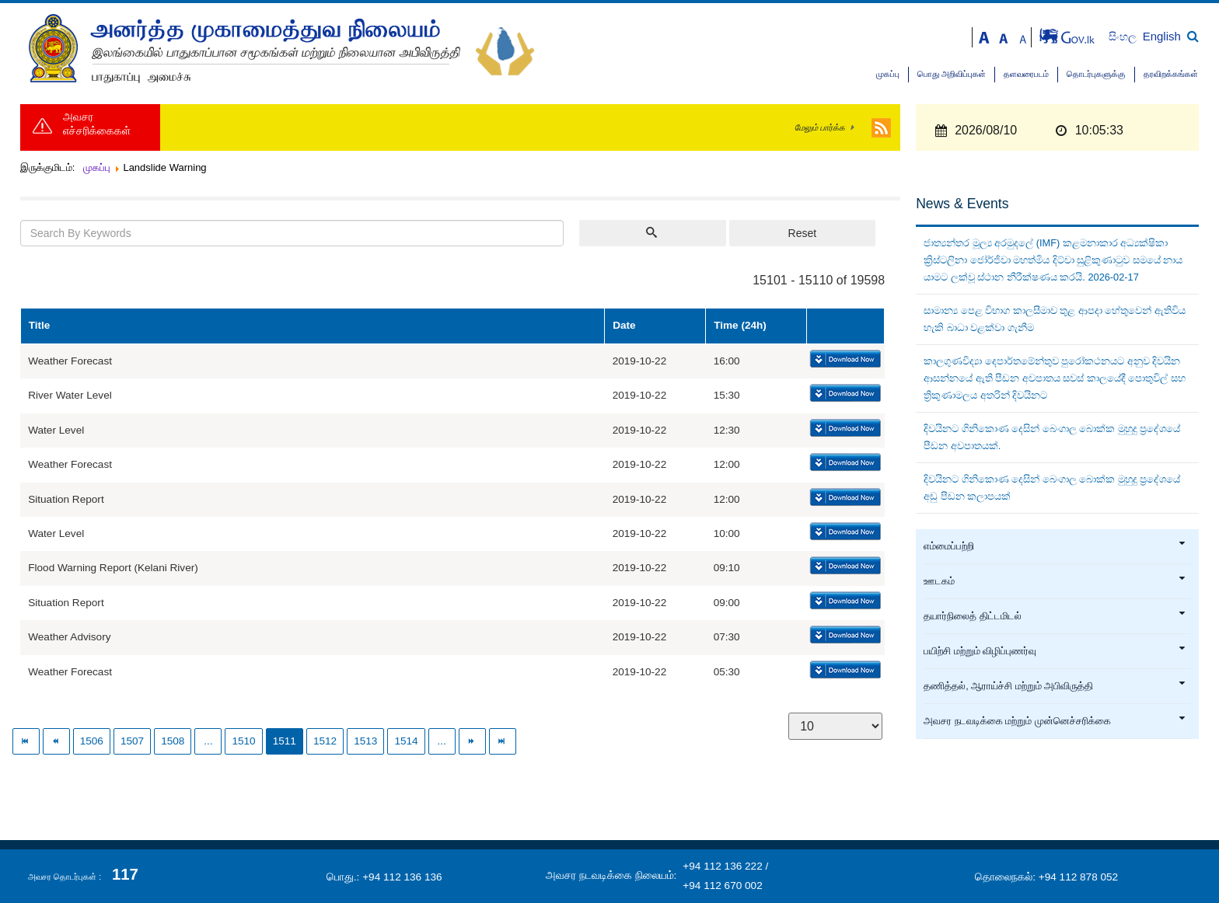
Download (844, 359)
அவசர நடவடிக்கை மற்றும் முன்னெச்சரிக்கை (1055, 721)
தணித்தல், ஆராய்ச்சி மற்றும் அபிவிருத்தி (1055, 686)
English (1162, 36)
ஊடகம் (1055, 581)
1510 (243, 741)
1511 (284, 741)
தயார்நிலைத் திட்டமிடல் (1055, 616)
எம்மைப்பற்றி (1055, 546)
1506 (91, 741)
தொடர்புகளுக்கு (1096, 74)
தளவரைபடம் (1026, 74)
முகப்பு (887, 74)
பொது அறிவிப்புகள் (951, 74)
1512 (325, 741)
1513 (365, 741)
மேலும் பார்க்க (820, 127)
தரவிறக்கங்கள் (1171, 74)
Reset (802, 233)
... (208, 741)
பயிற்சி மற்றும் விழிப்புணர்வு (1055, 651)
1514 (405, 741)
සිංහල (1124, 37)
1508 (172, 741)
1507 (132, 741)
